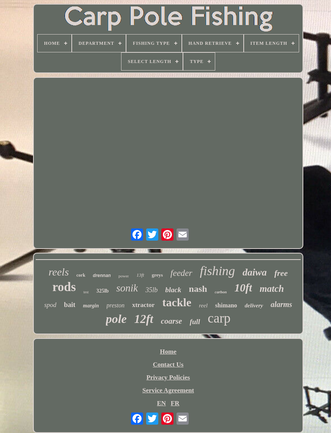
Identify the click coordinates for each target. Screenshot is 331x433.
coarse (171, 321)
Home (168, 351)
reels (59, 272)
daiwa (255, 272)
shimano (226, 305)
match (272, 288)
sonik (127, 288)
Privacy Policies (168, 377)
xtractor (143, 305)
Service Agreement (168, 390)
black (173, 290)
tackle (176, 302)
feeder (181, 273)
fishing (217, 271)
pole (116, 319)
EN (161, 403)
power (123, 276)
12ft (143, 319)
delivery (254, 305)
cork (80, 275)
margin (91, 306)
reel (203, 305)
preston (116, 305)
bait (70, 305)
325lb (102, 291)
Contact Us (168, 364)
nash (198, 289)
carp (219, 318)
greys (157, 275)
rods (64, 287)
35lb (151, 290)
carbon (221, 292)
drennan (102, 275)
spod (50, 305)
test (86, 292)
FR (175, 403)
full (195, 322)
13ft (140, 275)
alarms (281, 304)
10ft (243, 288)
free (281, 273)
